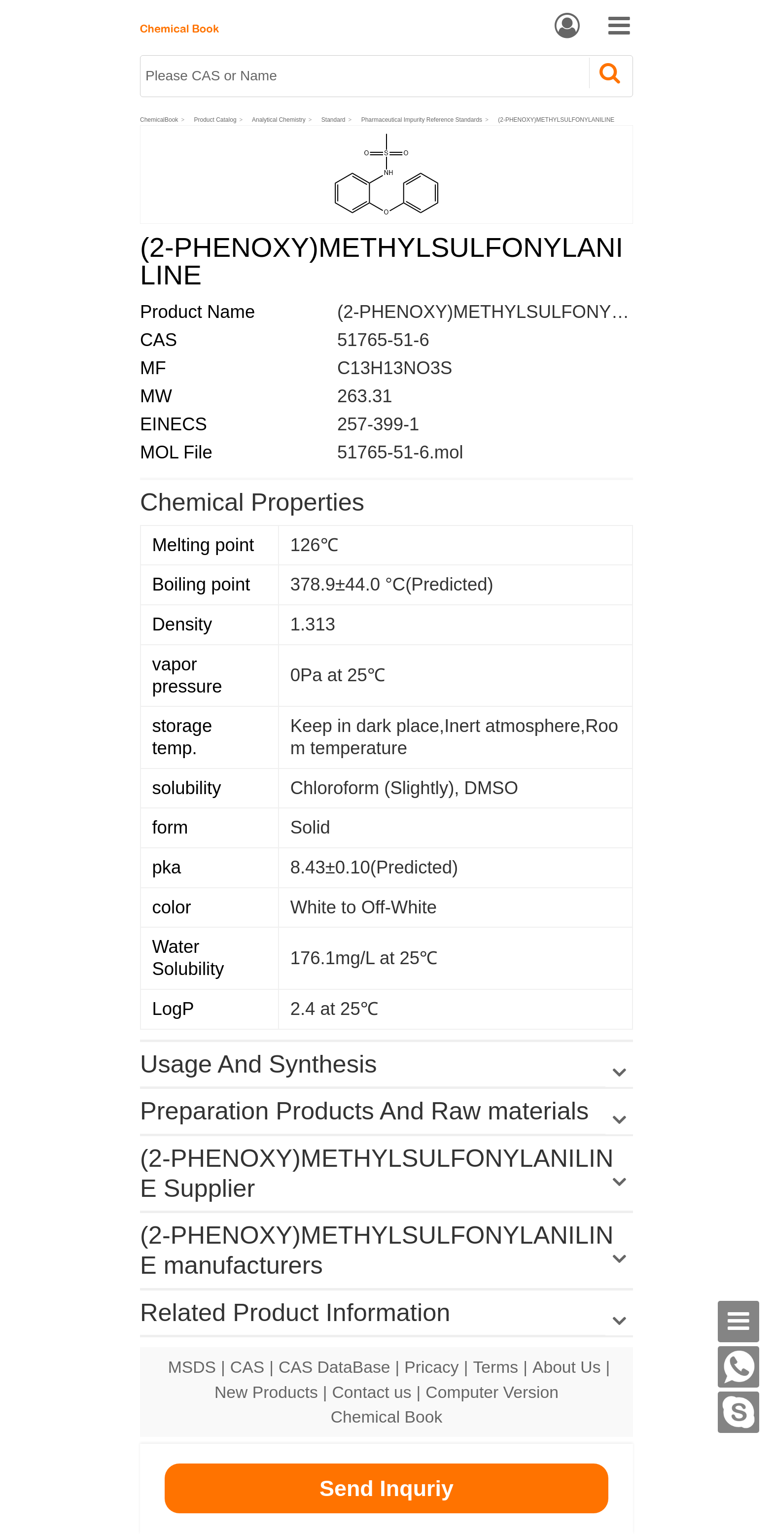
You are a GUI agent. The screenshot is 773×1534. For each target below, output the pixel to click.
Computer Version (492, 1392)
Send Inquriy (386, 1488)
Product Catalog (215, 119)
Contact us (372, 1392)
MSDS (192, 1367)
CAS (247, 1367)
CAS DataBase (334, 1367)
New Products (266, 1392)
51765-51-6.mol (400, 452)
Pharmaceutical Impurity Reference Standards (421, 119)
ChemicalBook (159, 119)
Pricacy (431, 1367)
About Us (566, 1367)
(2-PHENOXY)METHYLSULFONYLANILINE (556, 119)
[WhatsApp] (738, 1367)
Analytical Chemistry (279, 119)
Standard (334, 119)
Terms (495, 1367)
